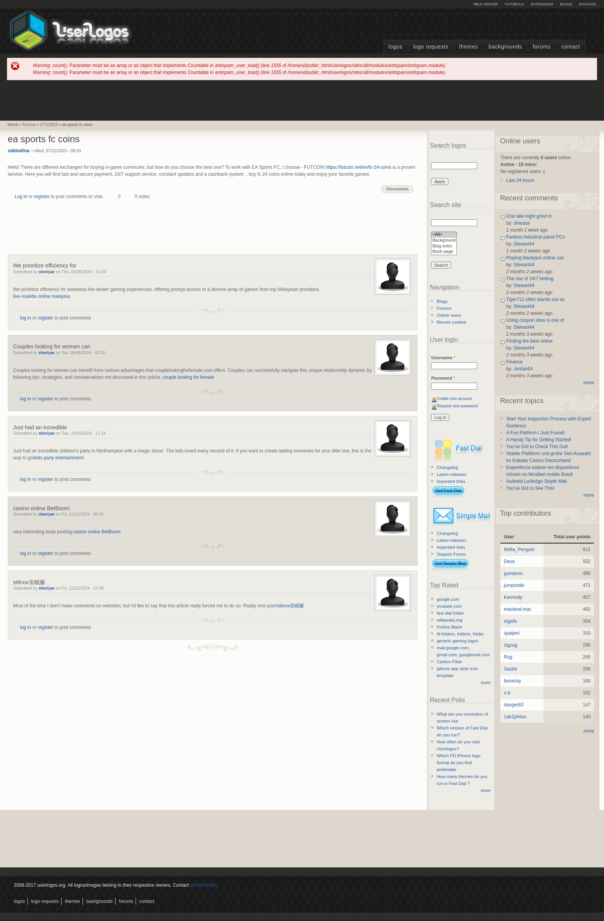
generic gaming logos (457, 641)
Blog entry (443, 246)
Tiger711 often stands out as (535, 299)
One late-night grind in (529, 216)
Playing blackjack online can (535, 258)
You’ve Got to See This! (530, 488)
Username (443, 357)
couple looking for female (188, 377)
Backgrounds (505, 47)
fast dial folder (450, 613)
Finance (514, 362)
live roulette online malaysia (41, 296)
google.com (448, 599)
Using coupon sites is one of (535, 320)
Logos (395, 47)
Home (13, 125)
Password (443, 378)
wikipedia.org (449, 620)
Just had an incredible (40, 427)
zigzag (510, 645)
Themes (468, 47)
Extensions (542, 4)
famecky (512, 681)
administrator (203, 885)
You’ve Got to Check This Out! (537, 446)
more (486, 682)
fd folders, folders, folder (460, 634)
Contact (570, 47)
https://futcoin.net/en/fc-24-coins (358, 167)
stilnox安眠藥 (29, 582)
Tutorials (514, 4)
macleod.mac (517, 609)
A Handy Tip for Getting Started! (538, 439)
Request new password (457, 406)
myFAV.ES (587, 4)
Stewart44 (523, 244)
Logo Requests (430, 47)
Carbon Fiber (449, 661)
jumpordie (514, 585)
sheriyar (47, 271)
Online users (449, 315)
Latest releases (451, 474)
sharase (521, 223)
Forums (541, 47)
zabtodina (18, 150)
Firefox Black (449, 627)
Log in (21, 196)
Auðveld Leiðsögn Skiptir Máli (536, 481)
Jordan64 (523, 368)
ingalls (510, 621)
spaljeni (512, 633)
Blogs (566, 4)
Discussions (397, 189)
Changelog (447, 467)
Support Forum (451, 554)
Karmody (513, 597)
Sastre (510, 669)
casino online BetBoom (41, 508)
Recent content (451, 322)
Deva (509, 561)
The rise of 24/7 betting (530, 278)
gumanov (513, 573)
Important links (451, 481)
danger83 (513, 705)
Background (443, 241)
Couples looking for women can (52, 346)
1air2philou (515, 716)
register (41, 196)
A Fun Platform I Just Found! (535, 432)
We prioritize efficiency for (44, 265)
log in (25, 318)
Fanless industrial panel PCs (535, 237)
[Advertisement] (302, 99)
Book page (443, 252)
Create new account (454, 399)
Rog (508, 657)
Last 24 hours (520, 180)
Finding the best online (529, 341)
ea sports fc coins (77, 125)
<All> (443, 235)
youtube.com (449, 606)
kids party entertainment (59, 457)
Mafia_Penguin (519, 549)
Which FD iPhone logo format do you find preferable (458, 762)
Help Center (485, 4)
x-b (507, 693)
